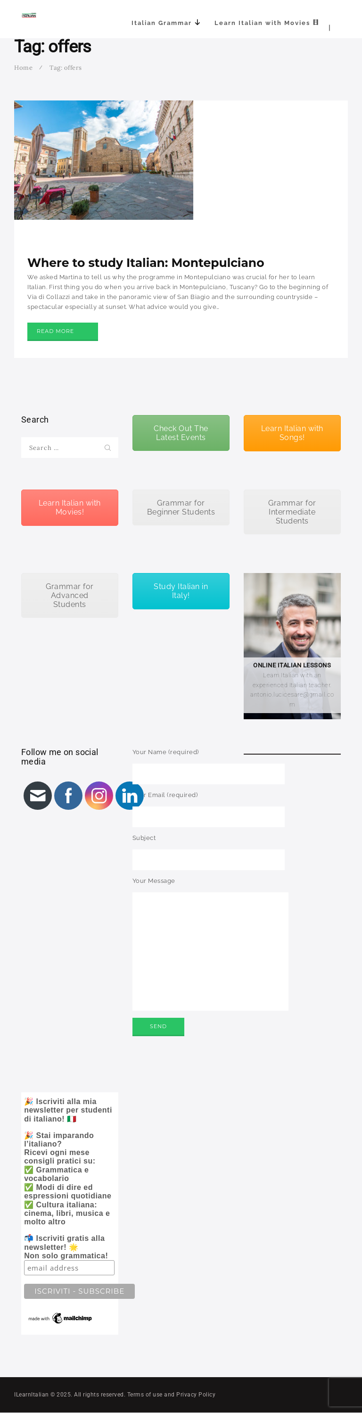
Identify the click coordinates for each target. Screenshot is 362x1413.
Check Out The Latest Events (181, 433)
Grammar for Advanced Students (70, 595)
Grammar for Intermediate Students (292, 512)
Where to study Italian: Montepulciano (145, 263)
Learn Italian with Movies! (70, 507)
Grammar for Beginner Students (181, 507)
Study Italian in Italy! (181, 591)
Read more (55, 331)
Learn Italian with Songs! (292, 433)
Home (23, 68)
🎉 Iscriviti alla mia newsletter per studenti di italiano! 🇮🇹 (71, 1211)
